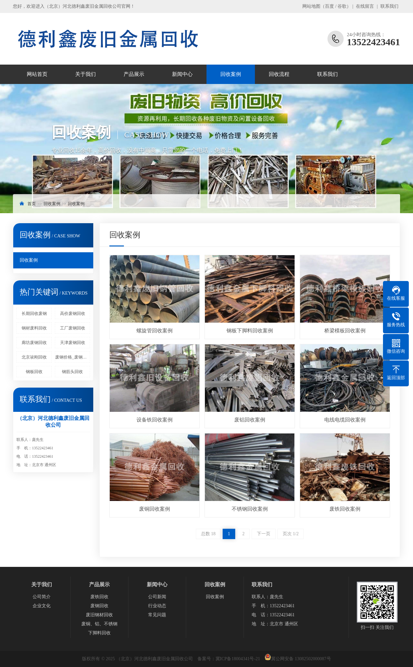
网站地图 (311, 6)
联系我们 (389, 6)
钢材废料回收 (34, 328)
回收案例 (230, 74)
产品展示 (134, 74)
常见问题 (157, 614)
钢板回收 (34, 371)
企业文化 (42, 605)
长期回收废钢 (34, 313)
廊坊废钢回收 (34, 342)
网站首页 (37, 74)
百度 (329, 6)
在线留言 (365, 6)
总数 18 (208, 533)
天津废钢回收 (72, 342)
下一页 (263, 533)
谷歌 (342, 6)
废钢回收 (99, 605)
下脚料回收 (99, 633)
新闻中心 (182, 74)
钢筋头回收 (72, 371)
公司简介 (42, 596)
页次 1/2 (290, 533)
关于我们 (85, 74)
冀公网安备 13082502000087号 (301, 658)
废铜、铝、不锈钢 (99, 623)
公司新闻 (157, 596)
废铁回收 (99, 596)
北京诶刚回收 (34, 357)
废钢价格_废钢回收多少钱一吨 (72, 357)
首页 (31, 203)
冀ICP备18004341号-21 (238, 658)
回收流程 (279, 74)
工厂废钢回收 (72, 328)
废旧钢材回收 (99, 614)
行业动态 (157, 605)
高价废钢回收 (72, 313)
